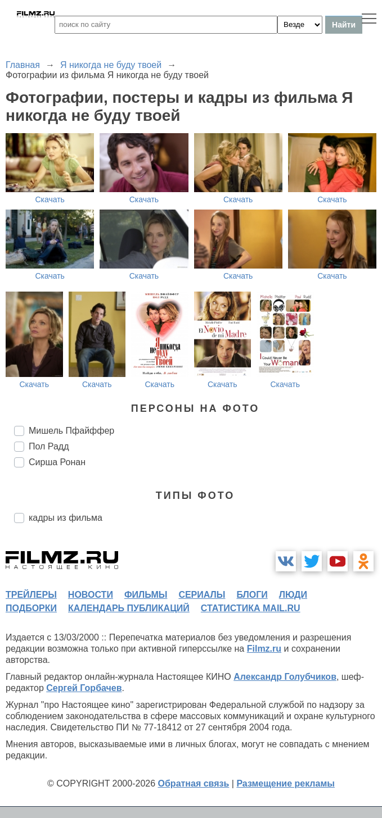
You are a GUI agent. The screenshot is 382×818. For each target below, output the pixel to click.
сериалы (201, 594)
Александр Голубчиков (284, 676)
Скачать (50, 199)
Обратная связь (194, 783)
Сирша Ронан (57, 462)
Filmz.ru (264, 648)
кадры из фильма (65, 517)
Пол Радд (49, 446)
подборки (31, 608)
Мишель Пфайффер (71, 430)
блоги (251, 594)
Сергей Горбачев (84, 688)
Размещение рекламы (285, 783)
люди (293, 594)
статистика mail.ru (250, 608)
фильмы (145, 594)
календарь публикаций (129, 608)
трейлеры (31, 594)
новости (90, 594)
